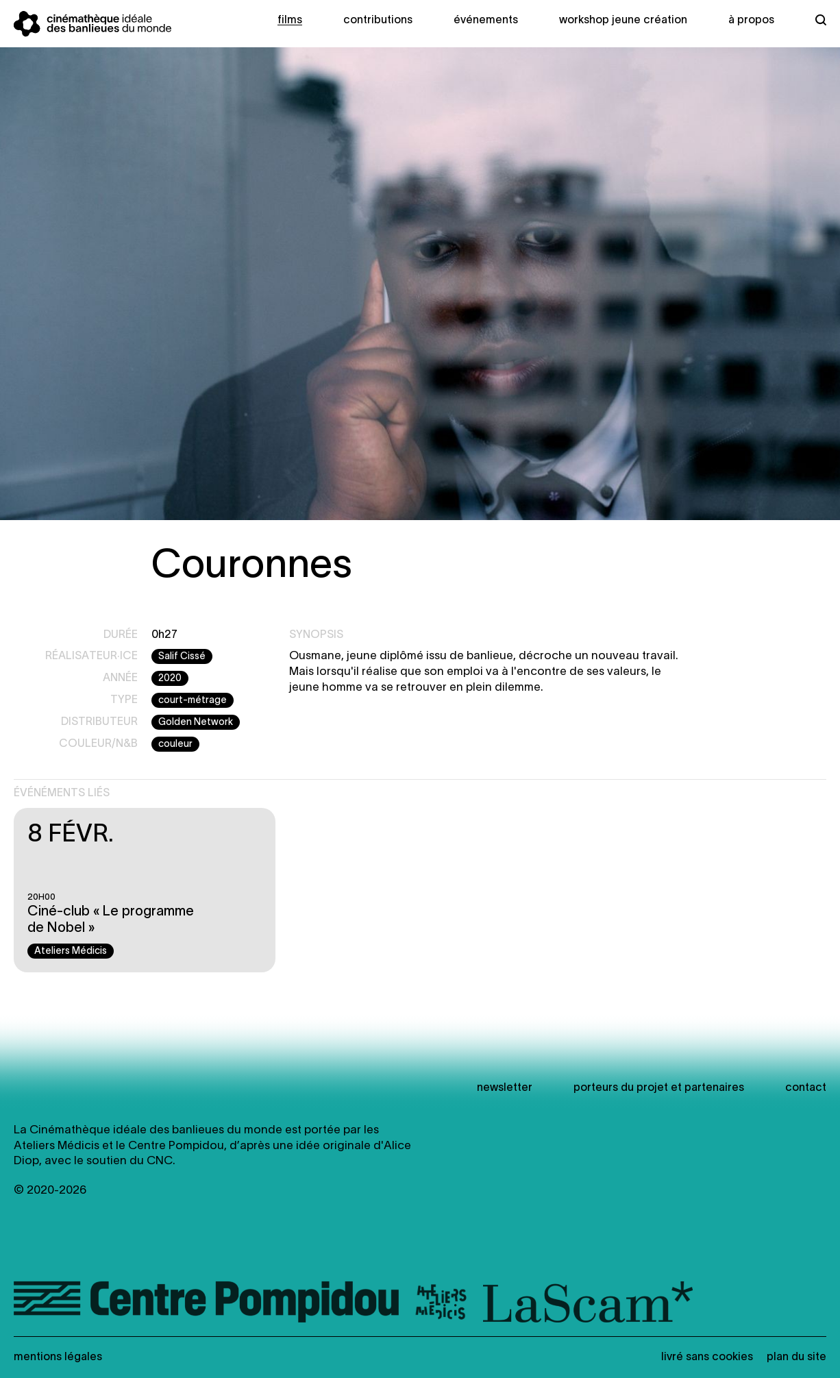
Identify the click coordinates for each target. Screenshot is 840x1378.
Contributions (377, 20)
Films (289, 20)
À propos (751, 20)
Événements (486, 20)
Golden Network (195, 722)
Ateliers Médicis (70, 951)
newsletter (504, 1088)
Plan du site (796, 1357)
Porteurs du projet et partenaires (658, 1088)
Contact (805, 1088)
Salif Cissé (182, 656)
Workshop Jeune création (623, 20)
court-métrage (192, 700)
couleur (175, 744)
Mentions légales (58, 1357)
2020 (170, 678)
